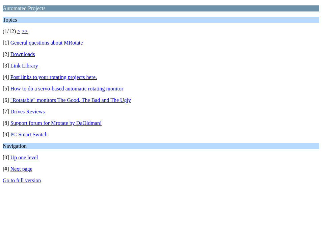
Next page (21, 169)
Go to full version (22, 180)
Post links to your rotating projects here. (53, 77)
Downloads (22, 54)
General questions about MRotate (46, 43)
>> (25, 31)
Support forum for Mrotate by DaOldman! (56, 123)
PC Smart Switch (29, 134)
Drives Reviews (27, 111)
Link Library (24, 66)
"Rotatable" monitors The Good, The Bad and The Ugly (70, 100)
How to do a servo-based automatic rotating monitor (67, 88)
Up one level (24, 157)
